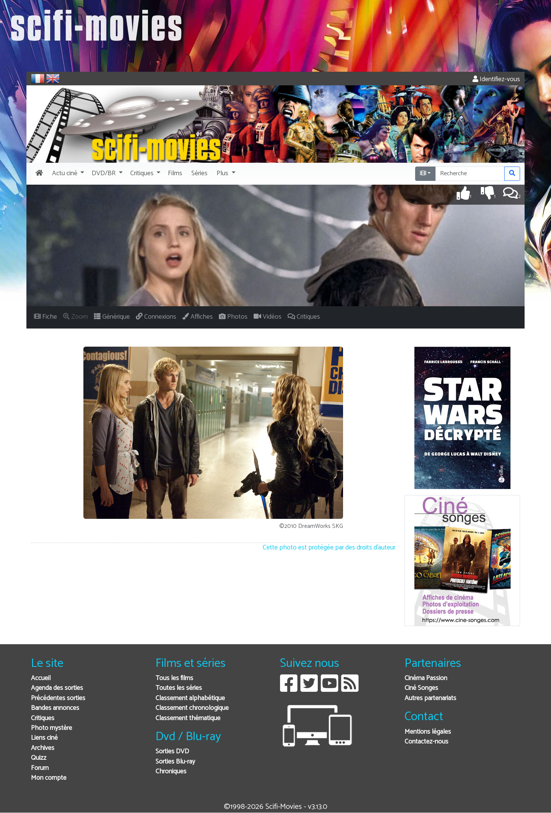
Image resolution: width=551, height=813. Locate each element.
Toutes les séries (178, 688)
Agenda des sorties (57, 688)
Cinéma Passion (426, 678)
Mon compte (48, 778)
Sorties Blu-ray (175, 761)
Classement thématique (187, 718)
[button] (67, 174)
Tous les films (174, 678)
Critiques (42, 718)
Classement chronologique (192, 708)
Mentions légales (428, 732)
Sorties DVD (172, 751)
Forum (40, 768)
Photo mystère (51, 728)
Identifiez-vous (496, 79)
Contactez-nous (426, 741)
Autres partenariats (430, 698)
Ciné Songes (421, 688)
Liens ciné (44, 738)
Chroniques (170, 771)
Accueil (41, 678)
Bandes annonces (55, 708)
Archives (42, 748)
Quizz (38, 758)
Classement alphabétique (190, 698)
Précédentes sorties (58, 698)
